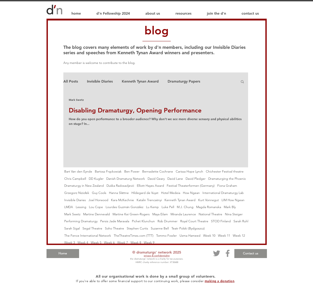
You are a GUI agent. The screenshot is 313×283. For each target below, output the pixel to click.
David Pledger (196, 179)
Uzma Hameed (190, 236)
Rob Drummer (168, 221)
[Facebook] (227, 253)
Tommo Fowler (166, 236)
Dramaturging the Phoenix (227, 179)
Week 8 (136, 242)
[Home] (63, 253)
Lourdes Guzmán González (124, 207)
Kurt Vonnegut (208, 200)
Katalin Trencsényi (149, 200)
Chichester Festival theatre (225, 171)
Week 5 (96, 242)
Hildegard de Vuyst (144, 193)
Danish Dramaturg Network (125, 179)
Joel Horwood (98, 200)
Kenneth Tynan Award (140, 81)
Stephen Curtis (137, 228)
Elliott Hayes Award (150, 186)
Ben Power (132, 171)
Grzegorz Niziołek (76, 193)
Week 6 (109, 242)
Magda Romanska (208, 207)
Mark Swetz (72, 214)
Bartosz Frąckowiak (108, 171)
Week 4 (83, 242)
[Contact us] (250, 253)
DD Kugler (96, 179)
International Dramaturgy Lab (223, 193)
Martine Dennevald (96, 214)
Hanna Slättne (119, 193)
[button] (242, 82)
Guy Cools (99, 193)
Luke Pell (168, 207)
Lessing (81, 207)
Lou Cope (96, 207)
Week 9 (149, 242)
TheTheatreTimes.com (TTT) (133, 236)
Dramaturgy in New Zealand (84, 186)
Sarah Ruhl (240, 221)
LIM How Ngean (233, 200)
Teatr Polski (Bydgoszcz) (188, 228)
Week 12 (239, 236)
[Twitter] (216, 253)
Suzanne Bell (160, 228)
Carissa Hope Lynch (189, 171)
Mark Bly (230, 207)
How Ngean (191, 193)
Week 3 (69, 242)
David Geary (156, 179)
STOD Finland (221, 221)
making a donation (219, 281)
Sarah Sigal (72, 228)
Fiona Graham (227, 186)
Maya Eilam (160, 214)
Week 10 (209, 236)
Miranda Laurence (183, 214)
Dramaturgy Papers (184, 81)
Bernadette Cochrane (157, 171)
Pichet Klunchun (143, 221)
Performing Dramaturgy (81, 221)
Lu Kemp (152, 207)
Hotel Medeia (170, 193)
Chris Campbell (75, 179)
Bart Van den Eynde (78, 171)
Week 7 (122, 242)
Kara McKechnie (122, 200)
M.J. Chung (185, 207)
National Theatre (210, 214)
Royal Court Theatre (194, 221)
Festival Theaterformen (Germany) (191, 186)
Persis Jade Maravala (114, 221)
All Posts (70, 81)
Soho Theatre (114, 228)
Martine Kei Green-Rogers (131, 214)
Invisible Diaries (100, 81)
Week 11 (224, 236)
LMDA (68, 207)
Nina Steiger (234, 214)
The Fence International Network (87, 236)
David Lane (175, 179)
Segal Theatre (92, 228)
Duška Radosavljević (120, 186)
